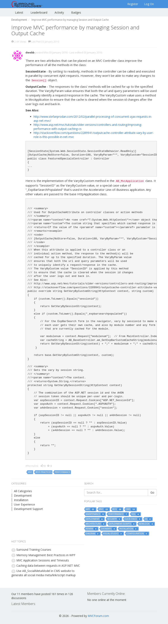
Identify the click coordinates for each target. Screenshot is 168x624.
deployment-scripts (122, 524)
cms (131, 509)
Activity (59, 12)
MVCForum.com (98, 616)
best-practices (44, 472)
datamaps (108, 528)
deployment (95, 519)
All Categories (23, 491)
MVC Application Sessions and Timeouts (42, 560)
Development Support (28, 509)
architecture (96, 524)
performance (62, 472)
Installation (21, 500)
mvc (30, 472)
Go (152, 492)
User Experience (24, 504)
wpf (91, 509)
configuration (137, 533)
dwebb (29, 52)
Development (23, 495)
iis (148, 519)
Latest (19, 12)
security (114, 519)
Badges (76, 12)
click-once (133, 519)
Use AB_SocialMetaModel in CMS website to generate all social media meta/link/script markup (43, 573)
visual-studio (113, 533)
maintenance (95, 514)
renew (92, 528)
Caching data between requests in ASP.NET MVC (48, 565)
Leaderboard (39, 12)
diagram (93, 533)
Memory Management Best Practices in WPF (45, 555)
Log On (149, 4)
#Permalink (31, 466)
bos (117, 509)
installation (128, 528)
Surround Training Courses (33, 549)
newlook (146, 524)
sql (135, 514)
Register (132, 4)
